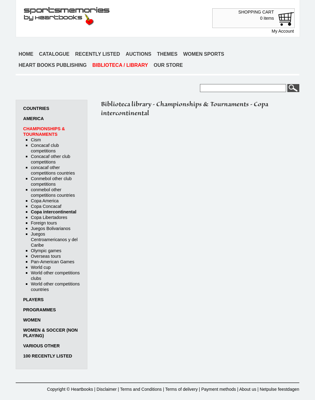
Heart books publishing (52, 65)
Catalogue (54, 54)
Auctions (138, 54)
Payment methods (218, 389)
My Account (283, 31)
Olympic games (46, 250)
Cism (36, 139)
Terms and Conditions (140, 389)
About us (247, 389)
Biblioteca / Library (120, 65)
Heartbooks (82, 389)
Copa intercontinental (53, 211)
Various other (41, 345)
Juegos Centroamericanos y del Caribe (54, 240)
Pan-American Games (52, 261)
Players (33, 299)
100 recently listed (47, 356)
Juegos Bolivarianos (50, 228)
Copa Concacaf (46, 206)
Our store (168, 65)
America (33, 118)
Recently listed (97, 54)
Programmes (39, 309)
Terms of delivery (181, 389)
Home (25, 54)
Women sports (203, 54)
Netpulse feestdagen (279, 389)
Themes (167, 54)
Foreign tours (44, 222)
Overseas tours (46, 256)
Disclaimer (107, 389)
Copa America (44, 200)
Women (32, 319)
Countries (36, 108)
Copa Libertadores (49, 217)
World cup (41, 267)
